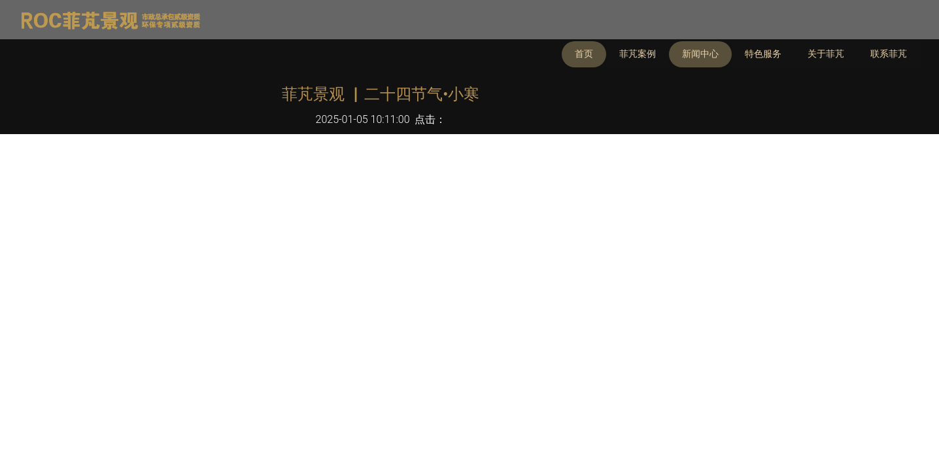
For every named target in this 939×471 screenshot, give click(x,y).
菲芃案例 (637, 54)
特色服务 (763, 54)
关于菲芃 (826, 54)
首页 (584, 54)
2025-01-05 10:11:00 (363, 119)
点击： (430, 119)
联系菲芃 (888, 54)
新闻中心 (700, 54)
